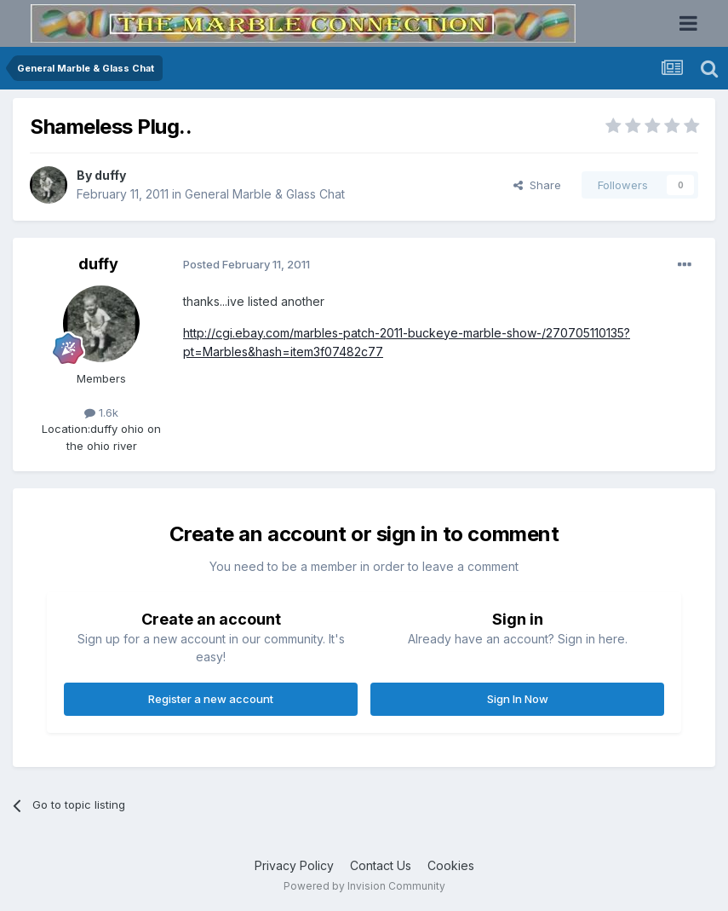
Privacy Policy (294, 865)
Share (537, 185)
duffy (110, 175)
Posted (246, 264)
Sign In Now (517, 699)
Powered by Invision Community (364, 885)
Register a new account (210, 699)
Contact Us (380, 865)
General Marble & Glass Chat (265, 194)
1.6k (101, 412)
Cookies (450, 865)
